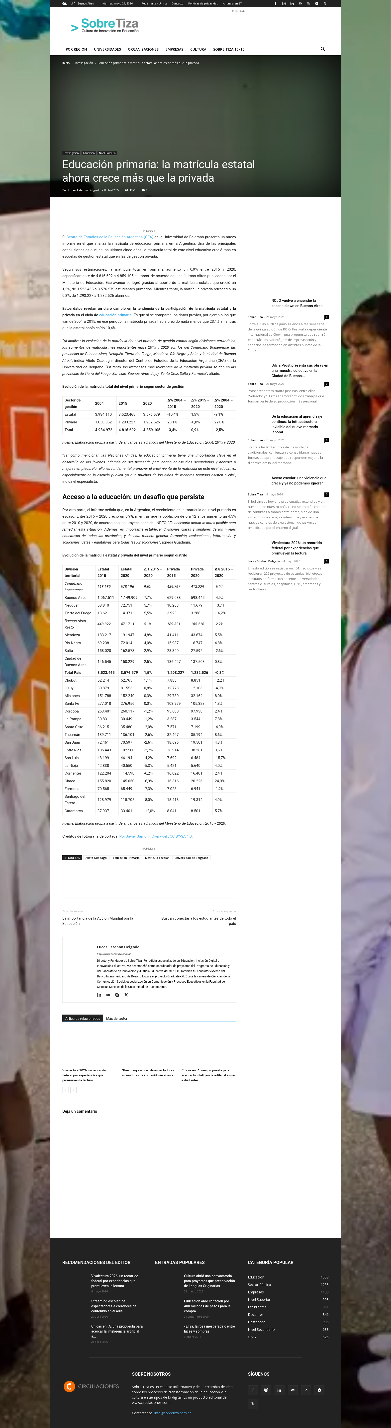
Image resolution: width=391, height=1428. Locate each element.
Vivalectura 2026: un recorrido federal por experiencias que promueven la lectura (84, 1075)
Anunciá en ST (232, 3)
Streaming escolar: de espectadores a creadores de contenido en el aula (113, 1306)
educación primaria (115, 315)
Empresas (174, 49)
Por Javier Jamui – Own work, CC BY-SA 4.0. (156, 836)
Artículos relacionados (82, 1019)
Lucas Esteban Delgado (84, 190)
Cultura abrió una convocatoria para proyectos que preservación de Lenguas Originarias (209, 1281)
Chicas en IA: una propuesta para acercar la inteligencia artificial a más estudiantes (209, 1075)
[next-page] (73, 1090)
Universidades (107, 49)
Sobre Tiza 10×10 (228, 49)
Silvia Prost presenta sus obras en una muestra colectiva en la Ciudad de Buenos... (300, 370)
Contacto (178, 3)
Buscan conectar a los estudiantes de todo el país (198, 921)
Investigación (84, 63)
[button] (323, 49)
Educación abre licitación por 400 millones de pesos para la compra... (207, 1306)
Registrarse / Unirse (154, 3)
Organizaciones (143, 49)
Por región (76, 49)
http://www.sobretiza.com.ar (114, 954)
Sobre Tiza (255, 317)
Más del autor (116, 1019)
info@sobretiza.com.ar (172, 1413)
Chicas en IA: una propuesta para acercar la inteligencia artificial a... (117, 1331)
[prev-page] (65, 1090)
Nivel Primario (107, 153)
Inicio (66, 63)
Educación (89, 153)
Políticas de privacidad (203, 3)
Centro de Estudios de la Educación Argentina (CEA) (109, 237)
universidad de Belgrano (191, 858)
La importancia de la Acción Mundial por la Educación (97, 921)
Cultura (198, 49)
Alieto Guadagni (96, 858)
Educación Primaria (126, 858)
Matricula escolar (157, 858)
